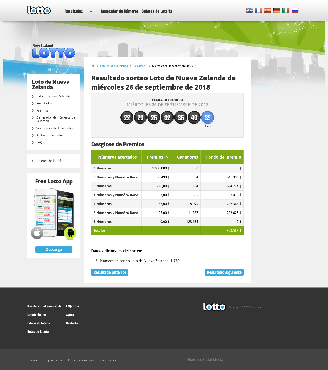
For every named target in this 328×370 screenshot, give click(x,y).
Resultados (78, 11)
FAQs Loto (72, 306)
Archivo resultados (49, 135)
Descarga (54, 249)
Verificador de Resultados (54, 128)
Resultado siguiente (224, 272)
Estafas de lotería (38, 322)
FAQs (40, 142)
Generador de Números (120, 11)
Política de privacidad (81, 360)
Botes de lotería (38, 331)
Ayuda (70, 314)
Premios (42, 110)
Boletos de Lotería (156, 11)
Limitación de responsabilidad (45, 360)
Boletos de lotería (49, 161)
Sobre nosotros (108, 360)
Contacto (72, 322)
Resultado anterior (109, 272)
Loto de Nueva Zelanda (53, 96)
